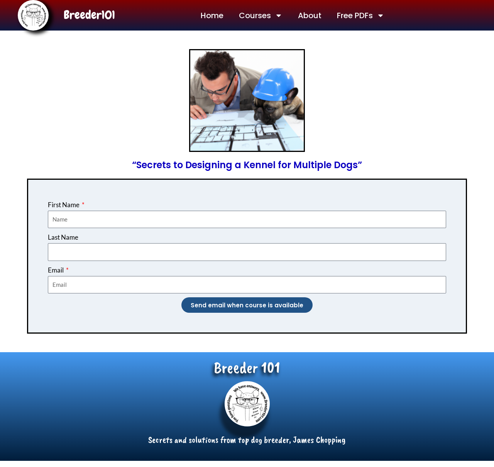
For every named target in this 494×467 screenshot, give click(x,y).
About (309, 15)
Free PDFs (360, 15)
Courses (261, 15)
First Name (64, 205)
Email (56, 270)
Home (212, 15)
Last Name (63, 237)
